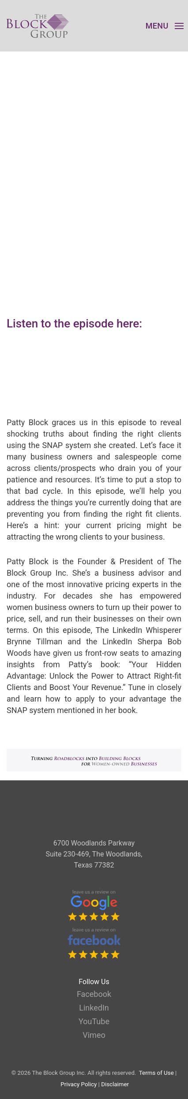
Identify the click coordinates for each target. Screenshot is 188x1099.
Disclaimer (115, 1084)
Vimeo (94, 1035)
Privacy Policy (78, 1084)
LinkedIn (94, 1007)
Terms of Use (156, 1073)
